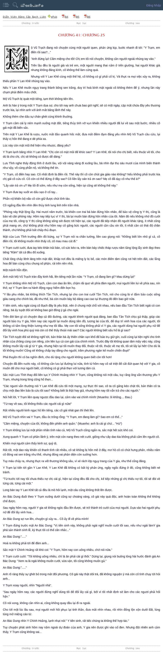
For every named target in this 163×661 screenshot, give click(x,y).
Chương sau (132, 23)
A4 (65, 17)
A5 (76, 17)
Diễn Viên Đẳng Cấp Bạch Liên (25, 17)
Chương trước (30, 23)
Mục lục (82, 23)
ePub (52, 17)
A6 (87, 17)
